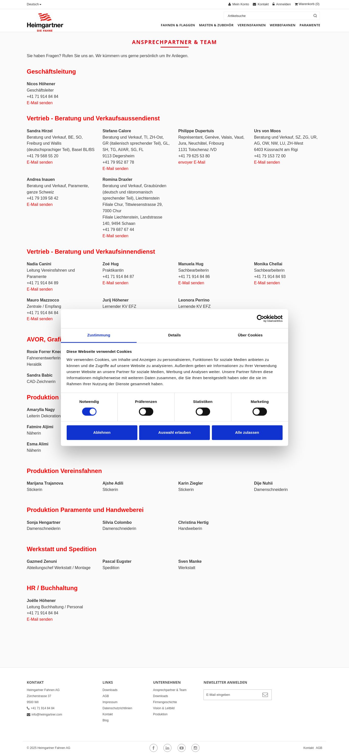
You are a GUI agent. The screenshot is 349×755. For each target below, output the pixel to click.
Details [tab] (174, 335)
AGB (106, 696)
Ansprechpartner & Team (170, 690)
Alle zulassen (247, 432)
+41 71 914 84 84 (41, 708)
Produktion (160, 714)
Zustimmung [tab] (98, 335)
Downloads (110, 690)
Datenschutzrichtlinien (117, 708)
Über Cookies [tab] (250, 335)
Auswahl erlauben (174, 432)
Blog (106, 720)
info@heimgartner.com (44, 714)
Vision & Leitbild (164, 708)
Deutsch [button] (34, 4)
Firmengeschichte (165, 702)
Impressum (110, 702)
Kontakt (108, 714)
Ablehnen (101, 432)
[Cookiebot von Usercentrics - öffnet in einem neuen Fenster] (260, 318)
